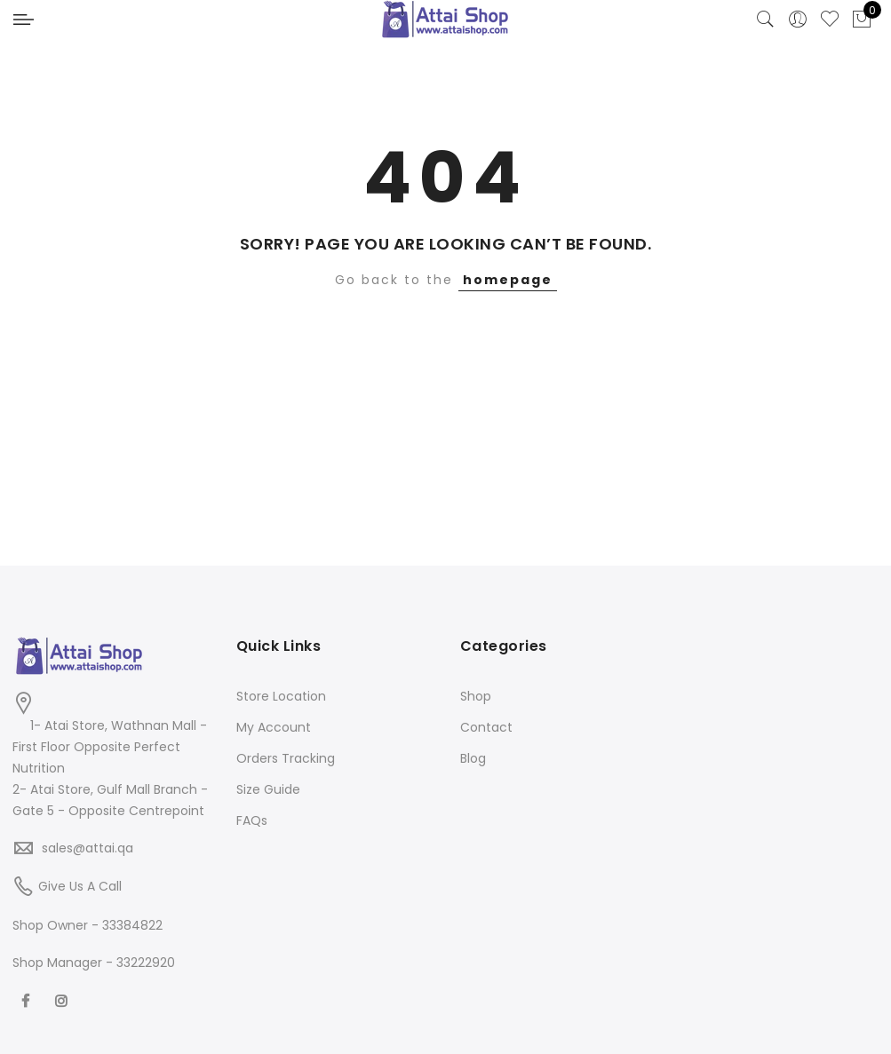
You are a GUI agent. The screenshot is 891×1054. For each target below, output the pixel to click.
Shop (475, 696)
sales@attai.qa (87, 848)
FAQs (251, 820)
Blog (473, 758)
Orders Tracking (285, 758)
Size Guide (268, 789)
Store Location (281, 696)
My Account (273, 727)
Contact (486, 727)
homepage (508, 280)
